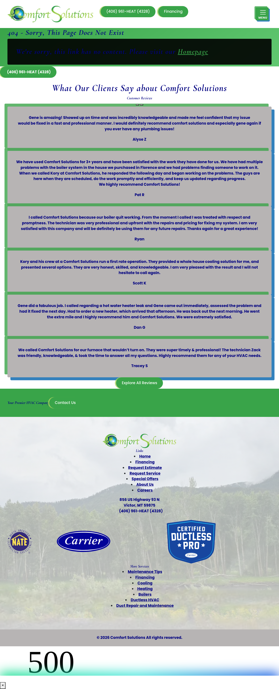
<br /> (139, 661)
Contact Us (65, 402)
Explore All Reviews (139, 383)
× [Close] (3, 685)
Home (145, 456)
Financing (173, 11)
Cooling (144, 583)
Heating (145, 588)
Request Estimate (145, 467)
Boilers (145, 594)
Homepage (193, 51)
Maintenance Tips (145, 571)
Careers (145, 490)
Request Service (145, 473)
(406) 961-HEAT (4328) (128, 11)
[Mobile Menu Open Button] (262, 13)
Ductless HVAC (145, 600)
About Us (145, 484)
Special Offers (145, 479)
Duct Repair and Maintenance (145, 605)
